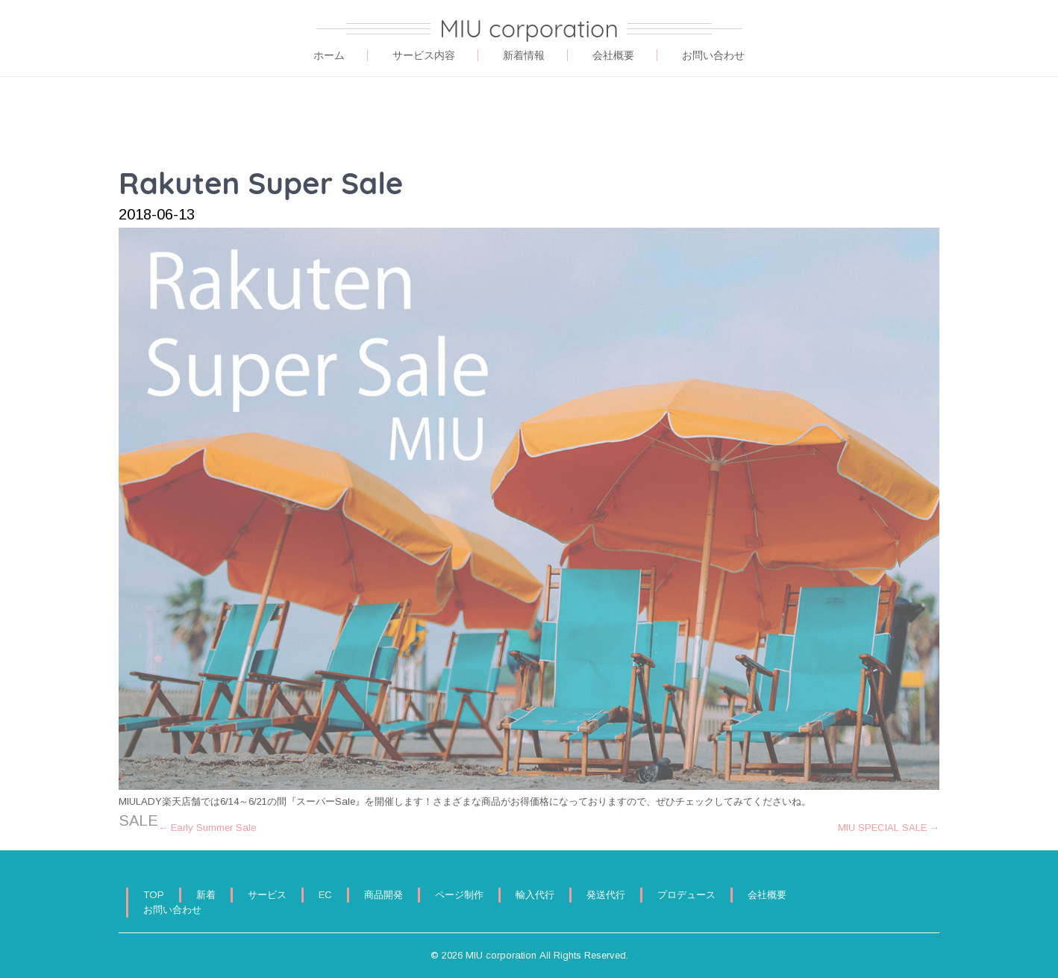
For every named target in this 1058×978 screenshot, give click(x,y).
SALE (138, 820)
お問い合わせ (713, 55)
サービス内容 (423, 55)
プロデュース (686, 894)
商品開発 (383, 894)
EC (325, 894)
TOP (153, 894)
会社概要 (613, 55)
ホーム (329, 55)
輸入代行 (535, 894)
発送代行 (605, 894)
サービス (267, 894)
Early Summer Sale (207, 827)
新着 (206, 894)
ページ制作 (459, 894)
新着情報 (524, 55)
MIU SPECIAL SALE (888, 827)
